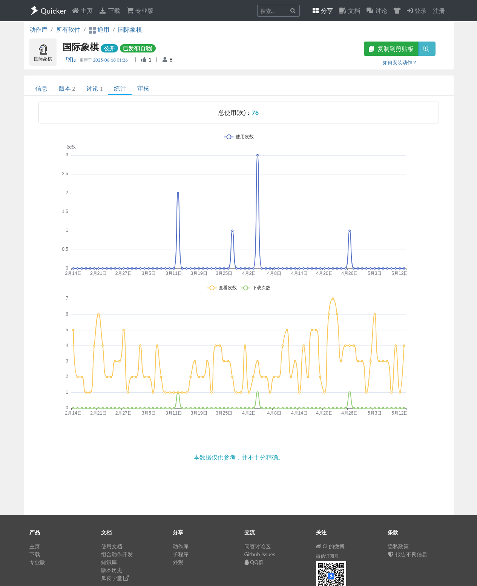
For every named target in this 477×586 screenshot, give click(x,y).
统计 (120, 88)
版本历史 (111, 570)
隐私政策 (398, 546)
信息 (41, 88)
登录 (416, 10)
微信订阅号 (327, 556)
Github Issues (260, 554)
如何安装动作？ (400, 62)
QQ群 (254, 562)
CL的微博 (330, 546)
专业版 (139, 10)
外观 (178, 562)
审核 (143, 88)
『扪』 (71, 59)
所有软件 (68, 29)
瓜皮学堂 (115, 578)
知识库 (109, 562)
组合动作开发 (117, 554)
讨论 (94, 88)
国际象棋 (130, 29)
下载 (109, 10)
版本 (67, 88)
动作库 (38, 29)
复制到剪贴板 (391, 48)
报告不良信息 (408, 554)
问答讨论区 (257, 546)
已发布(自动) (137, 48)
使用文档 (111, 546)
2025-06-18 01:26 (111, 59)
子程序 (181, 554)
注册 (439, 10)
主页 (82, 10)
